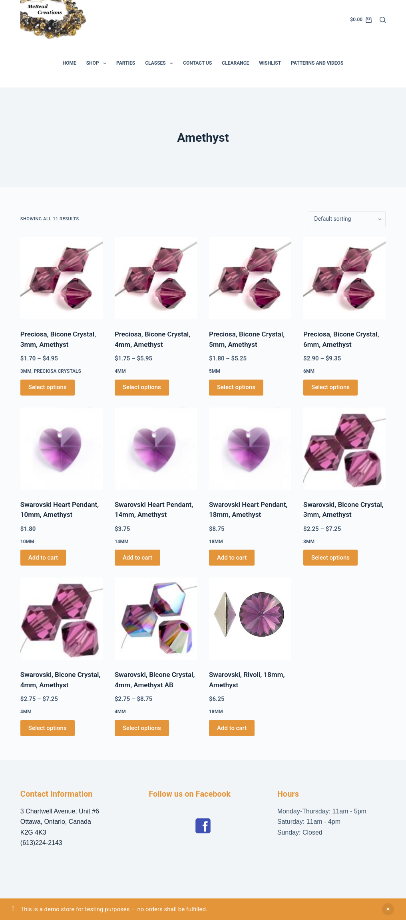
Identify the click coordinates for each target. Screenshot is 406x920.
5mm (214, 371)
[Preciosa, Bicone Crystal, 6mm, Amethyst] (344, 278)
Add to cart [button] (43, 557)
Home (69, 63)
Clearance (235, 63)
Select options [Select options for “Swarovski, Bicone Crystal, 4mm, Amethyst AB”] (142, 728)
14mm (122, 541)
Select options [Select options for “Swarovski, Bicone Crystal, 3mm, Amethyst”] (330, 557)
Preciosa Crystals (57, 371)
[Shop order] (347, 219)
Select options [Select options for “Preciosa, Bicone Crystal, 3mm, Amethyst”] (47, 387)
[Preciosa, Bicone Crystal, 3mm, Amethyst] (61, 278)
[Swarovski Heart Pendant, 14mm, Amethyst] (156, 449)
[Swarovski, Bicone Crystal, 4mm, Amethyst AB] (156, 619)
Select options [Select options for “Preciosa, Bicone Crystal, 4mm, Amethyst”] (142, 387)
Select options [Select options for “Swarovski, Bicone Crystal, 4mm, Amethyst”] (47, 728)
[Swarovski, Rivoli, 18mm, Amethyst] (250, 619)
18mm (216, 541)
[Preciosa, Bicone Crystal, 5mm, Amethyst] (250, 278)
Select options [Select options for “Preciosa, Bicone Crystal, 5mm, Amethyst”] (236, 387)
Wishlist (270, 63)
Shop (97, 63)
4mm (120, 371)
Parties (125, 63)
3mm (26, 371)
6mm (308, 371)
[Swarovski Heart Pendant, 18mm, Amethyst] (250, 449)
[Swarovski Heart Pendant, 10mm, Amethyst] (61, 449)
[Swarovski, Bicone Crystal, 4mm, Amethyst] (61, 619)
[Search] (383, 20)
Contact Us (197, 63)
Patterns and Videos (317, 63)
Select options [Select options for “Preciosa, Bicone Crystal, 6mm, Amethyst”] (330, 387)
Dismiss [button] (388, 909)
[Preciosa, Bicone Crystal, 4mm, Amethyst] (156, 278)
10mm (27, 541)
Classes (160, 63)
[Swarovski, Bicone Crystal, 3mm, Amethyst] (344, 449)
